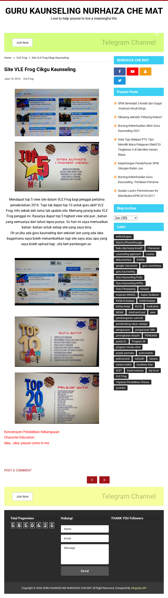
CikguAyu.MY (139, 588)
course (150, 254)
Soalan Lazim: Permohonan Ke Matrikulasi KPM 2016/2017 (138, 193)
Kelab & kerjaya (125, 300)
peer (153, 312)
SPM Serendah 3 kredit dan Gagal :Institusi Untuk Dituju (140, 106)
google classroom (126, 265)
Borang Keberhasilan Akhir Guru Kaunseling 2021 (139, 128)
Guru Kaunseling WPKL (130, 283)
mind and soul (137, 312)
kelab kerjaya (147, 300)
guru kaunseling (125, 271)
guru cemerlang (151, 265)
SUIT (119, 370)
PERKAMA (151, 335)
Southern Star (145, 364)
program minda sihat (128, 347)
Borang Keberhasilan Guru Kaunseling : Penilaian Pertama (138, 179)
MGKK (120, 312)
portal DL (121, 341)
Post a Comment (18, 470)
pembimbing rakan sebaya (131, 323)
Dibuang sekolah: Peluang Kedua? (140, 117)
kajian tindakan (150, 294)
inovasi (144, 288)
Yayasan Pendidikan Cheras (132, 382)
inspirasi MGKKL (126, 294)
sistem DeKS (124, 364)
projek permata (125, 353)
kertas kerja (123, 306)
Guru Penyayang (125, 288)
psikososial (123, 358)
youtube (120, 387)
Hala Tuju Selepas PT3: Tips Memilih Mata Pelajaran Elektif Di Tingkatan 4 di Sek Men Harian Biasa (139, 147)
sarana (153, 358)
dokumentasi (124, 259)
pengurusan (123, 329)
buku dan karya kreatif (129, 248)
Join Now (22, 42)
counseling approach (128, 254)
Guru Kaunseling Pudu (129, 277)
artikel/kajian (124, 236)
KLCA (138, 306)
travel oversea (135, 370)
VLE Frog (28, 78)
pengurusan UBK (145, 329)
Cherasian (154, 248)
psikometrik (146, 353)
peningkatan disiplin (128, 335)
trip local (154, 370)
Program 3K (139, 341)
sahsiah (139, 358)
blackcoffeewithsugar (129, 242)
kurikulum (153, 306)
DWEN (140, 259)
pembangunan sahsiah (129, 318)
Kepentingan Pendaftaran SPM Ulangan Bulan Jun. (138, 166)
